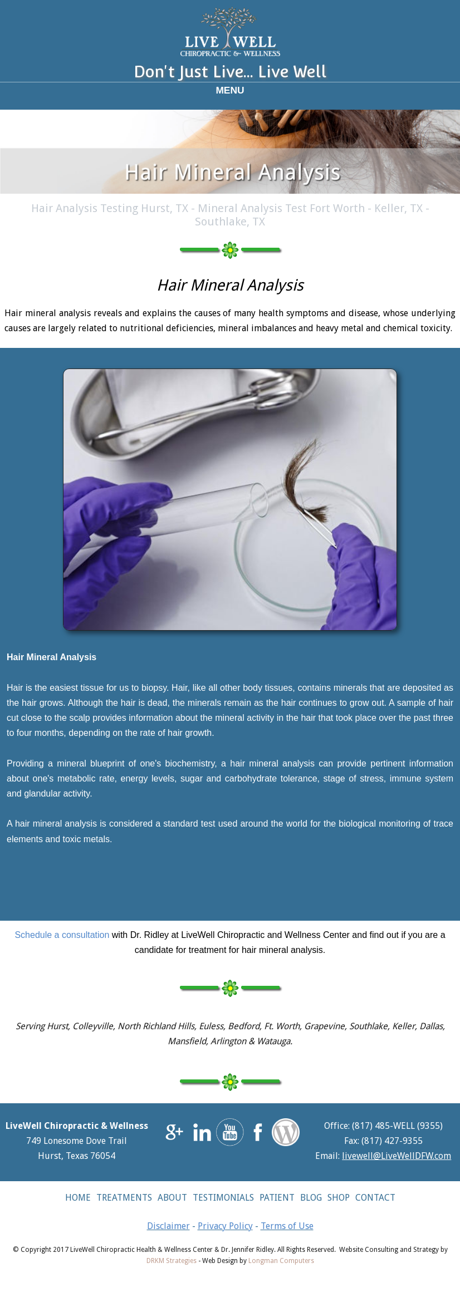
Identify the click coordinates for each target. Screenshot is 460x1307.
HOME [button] (78, 1197)
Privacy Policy (225, 1226)
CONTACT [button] (375, 1197)
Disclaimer (168, 1226)
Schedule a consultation (61, 935)
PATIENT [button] (277, 1197)
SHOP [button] (338, 1197)
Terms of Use (287, 1226)
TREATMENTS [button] (124, 1197)
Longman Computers (281, 1261)
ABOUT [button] (172, 1197)
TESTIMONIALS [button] (223, 1197)
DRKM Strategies (171, 1261)
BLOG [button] (311, 1197)
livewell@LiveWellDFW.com (396, 1156)
